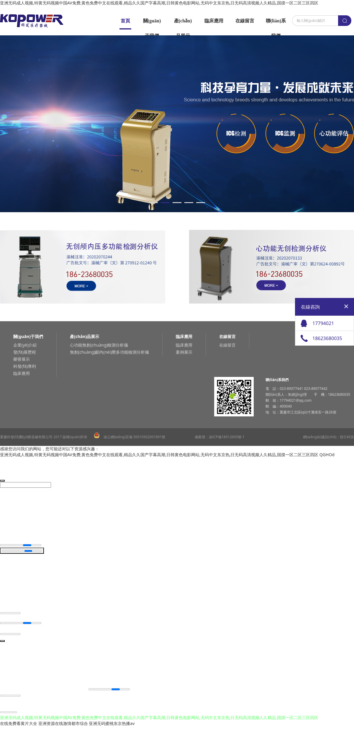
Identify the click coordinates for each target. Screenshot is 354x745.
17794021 (323, 323)
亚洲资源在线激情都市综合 (63, 724)
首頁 (125, 20)
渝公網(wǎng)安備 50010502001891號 (129, 436)
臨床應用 (213, 20)
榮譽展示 (21, 359)
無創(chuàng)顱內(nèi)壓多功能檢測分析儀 (109, 352)
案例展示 (184, 352)
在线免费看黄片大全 (18, 724)
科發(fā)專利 (24, 366)
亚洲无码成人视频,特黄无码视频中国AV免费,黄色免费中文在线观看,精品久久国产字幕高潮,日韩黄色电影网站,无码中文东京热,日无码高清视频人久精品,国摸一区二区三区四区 (159, 3)
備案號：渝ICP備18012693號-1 (220, 436)
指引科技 (347, 436)
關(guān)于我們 (152, 23)
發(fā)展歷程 (24, 352)
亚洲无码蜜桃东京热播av (112, 724)
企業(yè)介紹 (25, 345)
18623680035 (327, 338)
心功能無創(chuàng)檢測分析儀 (99, 345)
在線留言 (244, 20)
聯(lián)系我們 (276, 23)
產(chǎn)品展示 (183, 23)
